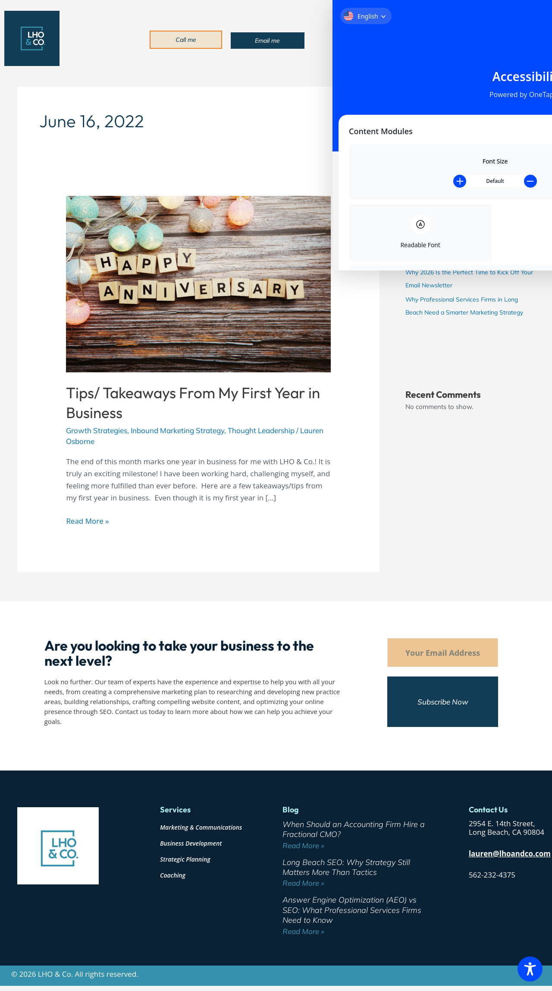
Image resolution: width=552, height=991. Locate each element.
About (364, 39)
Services (398, 39)
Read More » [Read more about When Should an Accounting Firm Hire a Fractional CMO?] (303, 845)
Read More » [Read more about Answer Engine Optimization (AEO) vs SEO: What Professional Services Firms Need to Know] (303, 931)
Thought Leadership (261, 430)
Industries (439, 39)
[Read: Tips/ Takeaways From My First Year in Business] (198, 283)
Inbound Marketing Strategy (177, 430)
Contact (499, 39)
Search (415, 89)
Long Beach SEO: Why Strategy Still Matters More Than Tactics (346, 867)
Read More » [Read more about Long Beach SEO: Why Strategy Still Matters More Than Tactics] (303, 882)
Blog (471, 39)
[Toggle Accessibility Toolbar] (530, 969)
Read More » (87, 520)
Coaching (172, 875)
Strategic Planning (185, 859)
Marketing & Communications (201, 827)
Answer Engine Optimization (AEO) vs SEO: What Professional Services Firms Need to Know (463, 245)
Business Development (191, 843)
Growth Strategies (96, 430)
